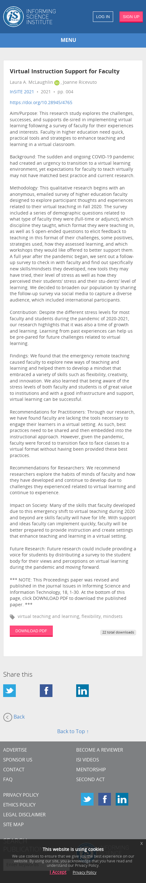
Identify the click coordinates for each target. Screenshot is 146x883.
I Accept (58, 872)
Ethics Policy (19, 805)
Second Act (90, 780)
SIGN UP (131, 16)
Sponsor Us (17, 760)
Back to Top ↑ (73, 731)
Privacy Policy (21, 795)
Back (14, 717)
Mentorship (91, 770)
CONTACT (13, 770)
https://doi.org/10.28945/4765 (41, 103)
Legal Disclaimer (24, 815)
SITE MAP (13, 825)
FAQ (8, 780)
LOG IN (103, 16)
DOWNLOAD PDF (31, 631)
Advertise (15, 750)
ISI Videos (87, 760)
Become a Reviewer (99, 750)
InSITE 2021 (22, 92)
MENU (68, 40)
